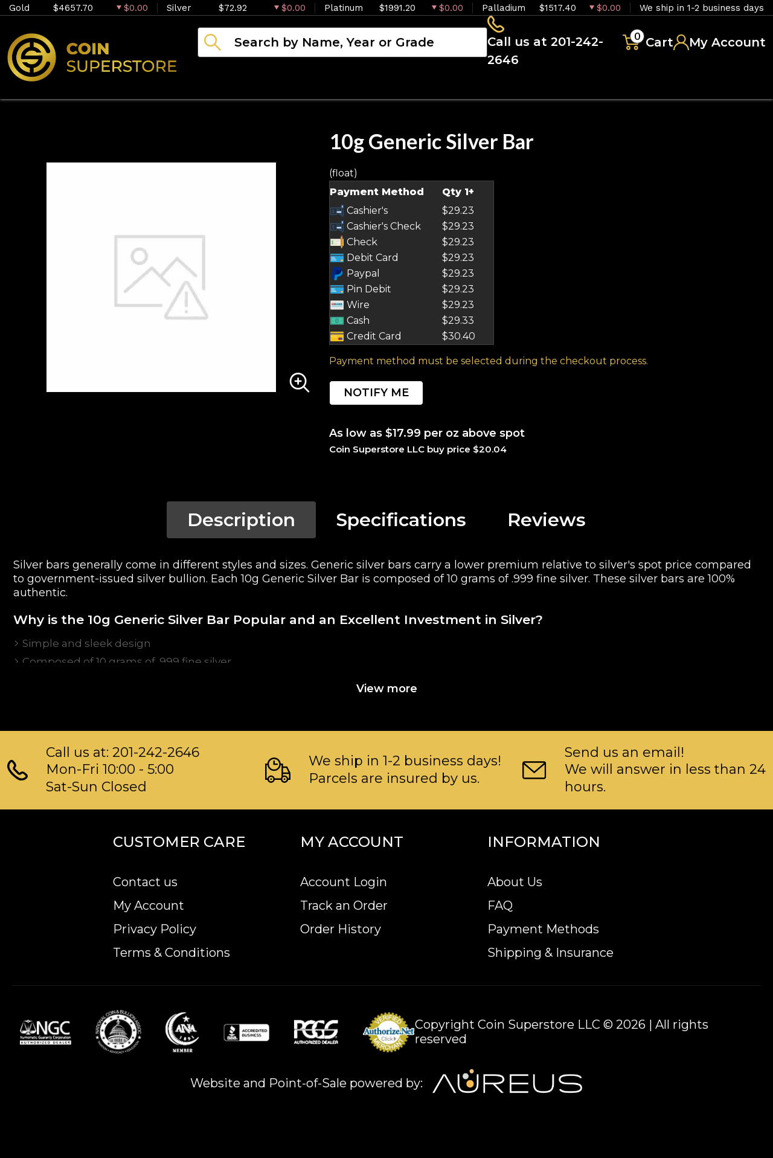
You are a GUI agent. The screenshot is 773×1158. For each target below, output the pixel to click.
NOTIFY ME (376, 396)
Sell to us (733, 90)
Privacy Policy (154, 929)
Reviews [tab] (546, 523)
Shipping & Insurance (550, 953)
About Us (514, 882)
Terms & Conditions (171, 953)
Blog (609, 90)
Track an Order (344, 906)
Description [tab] (241, 523)
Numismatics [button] (320, 90)
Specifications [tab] (401, 523)
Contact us (145, 882)
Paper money (438, 90)
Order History (340, 929)
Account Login (343, 882)
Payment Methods (543, 929)
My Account (148, 906)
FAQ (500, 906)
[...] (342, 44)
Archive (538, 90)
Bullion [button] (222, 90)
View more (386, 692)
